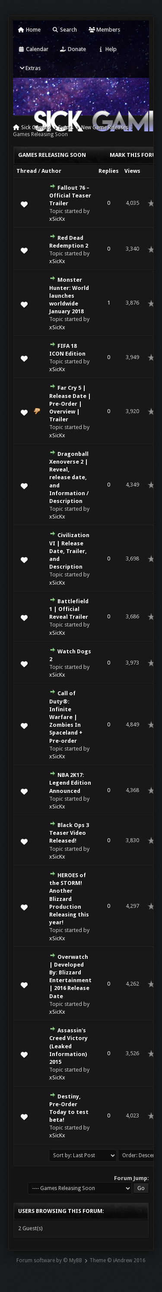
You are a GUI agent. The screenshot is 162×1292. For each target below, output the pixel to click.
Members (104, 29)
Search (64, 29)
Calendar (33, 49)
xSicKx (57, 219)
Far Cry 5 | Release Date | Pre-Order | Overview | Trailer (70, 404)
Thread (26, 171)
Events (65, 127)
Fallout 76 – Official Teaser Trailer (70, 196)
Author (51, 171)
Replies (108, 171)
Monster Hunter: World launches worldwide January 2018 (69, 296)
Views (132, 171)
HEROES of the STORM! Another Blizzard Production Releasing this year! (69, 899)
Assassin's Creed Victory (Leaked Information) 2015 (68, 1046)
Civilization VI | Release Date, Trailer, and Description (69, 551)
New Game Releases (104, 127)
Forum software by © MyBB (49, 1260)
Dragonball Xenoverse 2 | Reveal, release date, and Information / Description (69, 477)
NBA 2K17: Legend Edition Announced (70, 783)
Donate (73, 49)
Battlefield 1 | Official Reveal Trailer (69, 609)
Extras (29, 68)
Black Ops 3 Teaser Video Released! (69, 833)
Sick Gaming (36, 127)
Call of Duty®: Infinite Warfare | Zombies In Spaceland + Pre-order (66, 717)
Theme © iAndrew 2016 (117, 1260)
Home (29, 29)
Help (107, 49)
